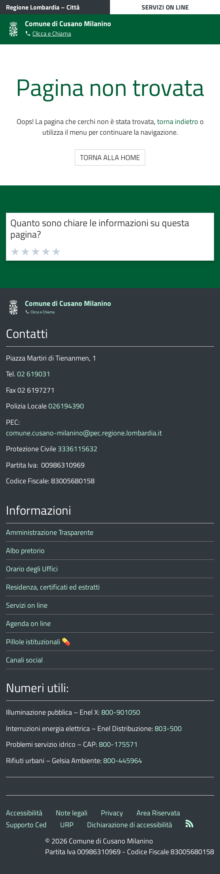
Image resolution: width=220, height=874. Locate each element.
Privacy (112, 812)
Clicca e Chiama (51, 33)
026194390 (66, 406)
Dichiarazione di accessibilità (129, 824)
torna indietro (177, 121)
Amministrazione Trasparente (49, 532)
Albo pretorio (25, 550)
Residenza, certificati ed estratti (53, 587)
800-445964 (122, 760)
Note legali (71, 812)
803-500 (168, 728)
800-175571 (118, 744)
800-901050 (120, 712)
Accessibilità (24, 812)
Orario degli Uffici (32, 568)
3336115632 (77, 448)
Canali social (24, 660)
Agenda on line (28, 623)
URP (67, 824)
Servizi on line (26, 605)
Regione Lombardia (32, 7)
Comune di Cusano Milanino (68, 23)
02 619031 (33, 373)
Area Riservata (158, 812)
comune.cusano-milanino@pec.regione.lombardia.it (84, 432)
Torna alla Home (110, 157)
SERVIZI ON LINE (165, 7)
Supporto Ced (26, 824)
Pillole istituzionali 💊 (38, 641)
